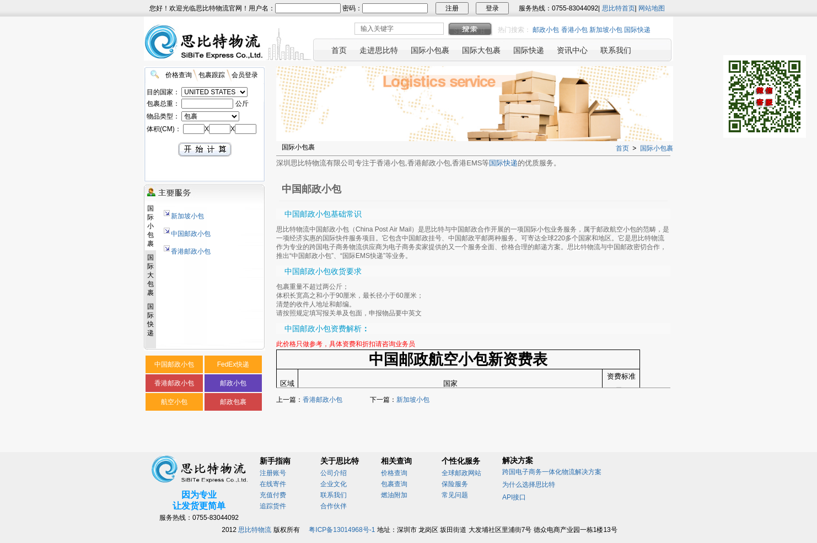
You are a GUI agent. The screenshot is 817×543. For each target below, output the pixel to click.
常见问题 (455, 495)
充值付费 (273, 495)
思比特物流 (254, 530)
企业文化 (333, 484)
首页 (622, 148)
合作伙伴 (333, 506)
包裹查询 (394, 484)
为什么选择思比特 (528, 484)
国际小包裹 (656, 148)
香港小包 (574, 30)
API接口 (514, 497)
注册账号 (273, 473)
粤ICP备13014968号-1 (342, 530)
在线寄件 (273, 484)
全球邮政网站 (461, 473)
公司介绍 (333, 473)
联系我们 (333, 495)
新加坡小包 (605, 30)
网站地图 (651, 8)
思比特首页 (618, 8)
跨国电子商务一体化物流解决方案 (551, 472)
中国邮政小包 (191, 234)
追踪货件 (273, 506)
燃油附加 (394, 495)
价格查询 (394, 473)
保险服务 (455, 484)
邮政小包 (546, 30)
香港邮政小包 (191, 251)
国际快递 (637, 30)
